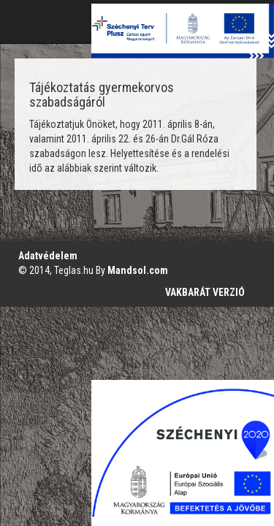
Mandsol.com (137, 270)
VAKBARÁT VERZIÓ (205, 292)
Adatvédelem (47, 256)
